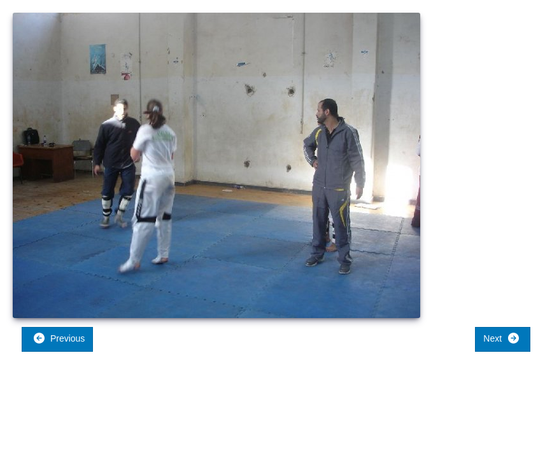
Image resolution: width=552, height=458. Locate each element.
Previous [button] (58, 338)
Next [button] (501, 338)
